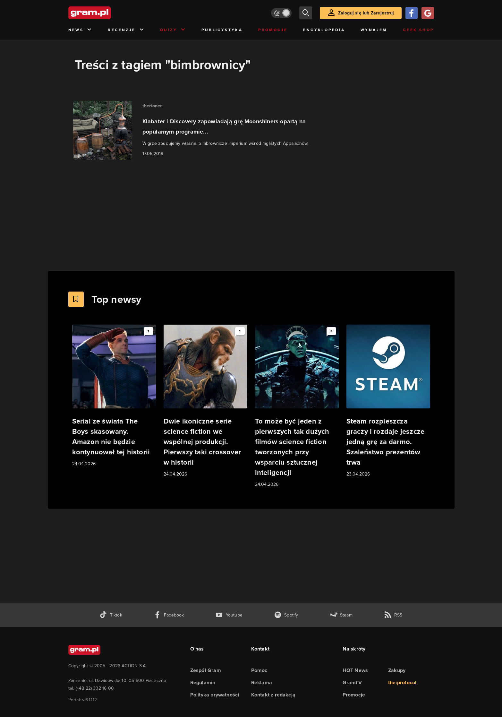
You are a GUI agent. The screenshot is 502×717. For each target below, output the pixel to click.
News (80, 30)
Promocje (272, 30)
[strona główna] (105, 12)
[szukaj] (305, 12)
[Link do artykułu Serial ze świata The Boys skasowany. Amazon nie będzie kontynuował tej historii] (114, 396)
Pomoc (259, 670)
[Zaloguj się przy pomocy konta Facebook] (411, 13)
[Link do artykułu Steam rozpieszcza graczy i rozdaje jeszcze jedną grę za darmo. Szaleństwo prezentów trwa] (388, 401)
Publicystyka (221, 30)
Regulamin (203, 682)
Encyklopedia (324, 30)
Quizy (173, 30)
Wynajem (374, 30)
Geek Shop (418, 30)
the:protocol (402, 682)
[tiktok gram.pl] (110, 615)
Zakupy (396, 670)
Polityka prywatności (214, 694)
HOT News (355, 670)
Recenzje (126, 30)
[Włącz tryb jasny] (281, 13)
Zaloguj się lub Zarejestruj (366, 13)
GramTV (352, 682)
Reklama (261, 682)
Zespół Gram (205, 670)
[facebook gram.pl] (169, 615)
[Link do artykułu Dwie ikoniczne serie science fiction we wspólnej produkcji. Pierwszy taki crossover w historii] (205, 401)
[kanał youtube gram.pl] (228, 615)
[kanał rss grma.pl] (393, 615)
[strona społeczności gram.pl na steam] (341, 615)
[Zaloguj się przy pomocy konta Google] (427, 13)
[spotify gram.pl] (286, 615)
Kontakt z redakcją (273, 694)
